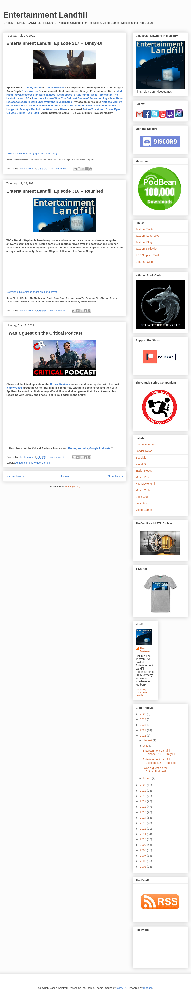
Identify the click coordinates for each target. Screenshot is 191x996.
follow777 (122, 987)
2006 (143, 861)
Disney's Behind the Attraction (38, 109)
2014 (143, 817)
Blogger (147, 987)
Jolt (36, 112)
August (148, 740)
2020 (143, 785)
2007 (143, 855)
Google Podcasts (99, 448)
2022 (143, 730)
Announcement (24, 462)
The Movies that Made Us (42, 105)
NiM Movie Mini (145, 483)
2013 (143, 823)
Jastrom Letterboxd (148, 235)
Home (65, 476)
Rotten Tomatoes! (93, 109)
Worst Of (141, 464)
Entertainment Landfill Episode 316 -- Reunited (54, 191)
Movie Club (143, 490)
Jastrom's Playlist (146, 248)
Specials (141, 457)
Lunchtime (142, 503)
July (146, 745)
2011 (143, 834)
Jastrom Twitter (145, 229)
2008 (143, 850)
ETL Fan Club (144, 261)
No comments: (59, 168)
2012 (143, 828)
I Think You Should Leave (76, 105)
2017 (143, 801)
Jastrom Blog (144, 242)
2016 (143, 806)
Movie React (143, 477)
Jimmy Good (33, 87)
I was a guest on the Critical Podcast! (45, 333)
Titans (63, 109)
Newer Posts (15, 476)
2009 (143, 844)
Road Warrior (30, 91)
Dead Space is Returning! (73, 94)
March (147, 778)
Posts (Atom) (72, 486)
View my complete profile (141, 692)
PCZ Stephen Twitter (148, 255)
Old (30, 112)
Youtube (83, 448)
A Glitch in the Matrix (107, 105)
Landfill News (144, 451)
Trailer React (144, 470)
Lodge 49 (12, 109)
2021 (143, 735)
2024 (143, 719)
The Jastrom (145, 650)
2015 (143, 812)
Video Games (42, 462)
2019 (143, 790)
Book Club (142, 496)
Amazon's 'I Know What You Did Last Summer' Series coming (69, 98)
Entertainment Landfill (45, 14)
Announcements (146, 444)
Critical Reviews (54, 87)
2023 (143, 724)
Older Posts (115, 476)
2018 (143, 796)
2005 (143, 866)
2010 (143, 839)
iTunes (72, 448)
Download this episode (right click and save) (31, 153)
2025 (143, 714)
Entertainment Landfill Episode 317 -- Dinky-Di (54, 43)
